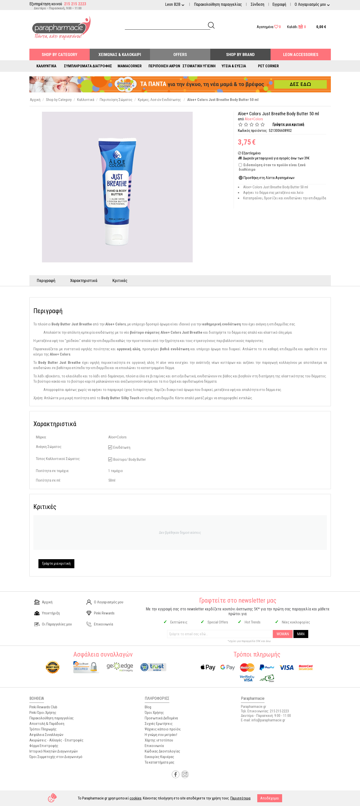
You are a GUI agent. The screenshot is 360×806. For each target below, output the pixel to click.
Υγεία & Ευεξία (234, 66)
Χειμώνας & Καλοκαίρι (119, 54)
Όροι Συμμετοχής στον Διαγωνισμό (55, 757)
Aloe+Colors (254, 119)
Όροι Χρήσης (154, 712)
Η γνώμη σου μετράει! (161, 734)
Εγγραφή (279, 4)
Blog (148, 707)
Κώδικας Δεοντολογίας (162, 751)
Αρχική (43, 602)
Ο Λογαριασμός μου (104, 602)
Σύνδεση (257, 4)
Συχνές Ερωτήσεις (159, 723)
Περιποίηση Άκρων (164, 66)
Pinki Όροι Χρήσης (42, 712)
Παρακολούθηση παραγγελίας (218, 4)
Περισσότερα (240, 798)
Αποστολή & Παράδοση (46, 723)
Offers (180, 54)
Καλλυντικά (46, 66)
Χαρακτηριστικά (84, 280)
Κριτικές (120, 280)
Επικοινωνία (99, 624)
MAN (300, 634)
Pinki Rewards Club (43, 707)
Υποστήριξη (47, 613)
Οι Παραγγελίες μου (53, 624)
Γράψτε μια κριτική (288, 124)
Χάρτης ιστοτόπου (159, 740)
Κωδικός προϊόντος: (253, 131)
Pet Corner (268, 66)
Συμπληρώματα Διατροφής (88, 66)
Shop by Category (59, 54)
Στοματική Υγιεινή (199, 66)
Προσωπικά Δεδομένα (161, 718)
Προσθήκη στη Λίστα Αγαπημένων (268, 178)
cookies (135, 798)
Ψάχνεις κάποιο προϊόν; (163, 729)
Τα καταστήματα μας (159, 762)
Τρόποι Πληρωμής (43, 729)
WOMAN (283, 634)
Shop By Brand (240, 54)
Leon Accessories (300, 54)
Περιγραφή (46, 280)
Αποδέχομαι (269, 798)
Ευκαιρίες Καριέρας (159, 757)
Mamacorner (130, 66)
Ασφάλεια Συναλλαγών (46, 734)
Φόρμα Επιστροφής (43, 745)
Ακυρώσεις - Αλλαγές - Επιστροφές (56, 740)
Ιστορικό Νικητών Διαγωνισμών (53, 751)
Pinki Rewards (100, 613)
